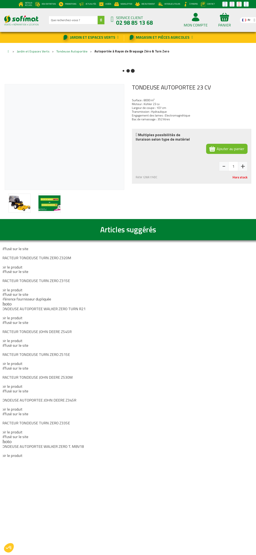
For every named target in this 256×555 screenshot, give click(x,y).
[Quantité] (233, 166)
